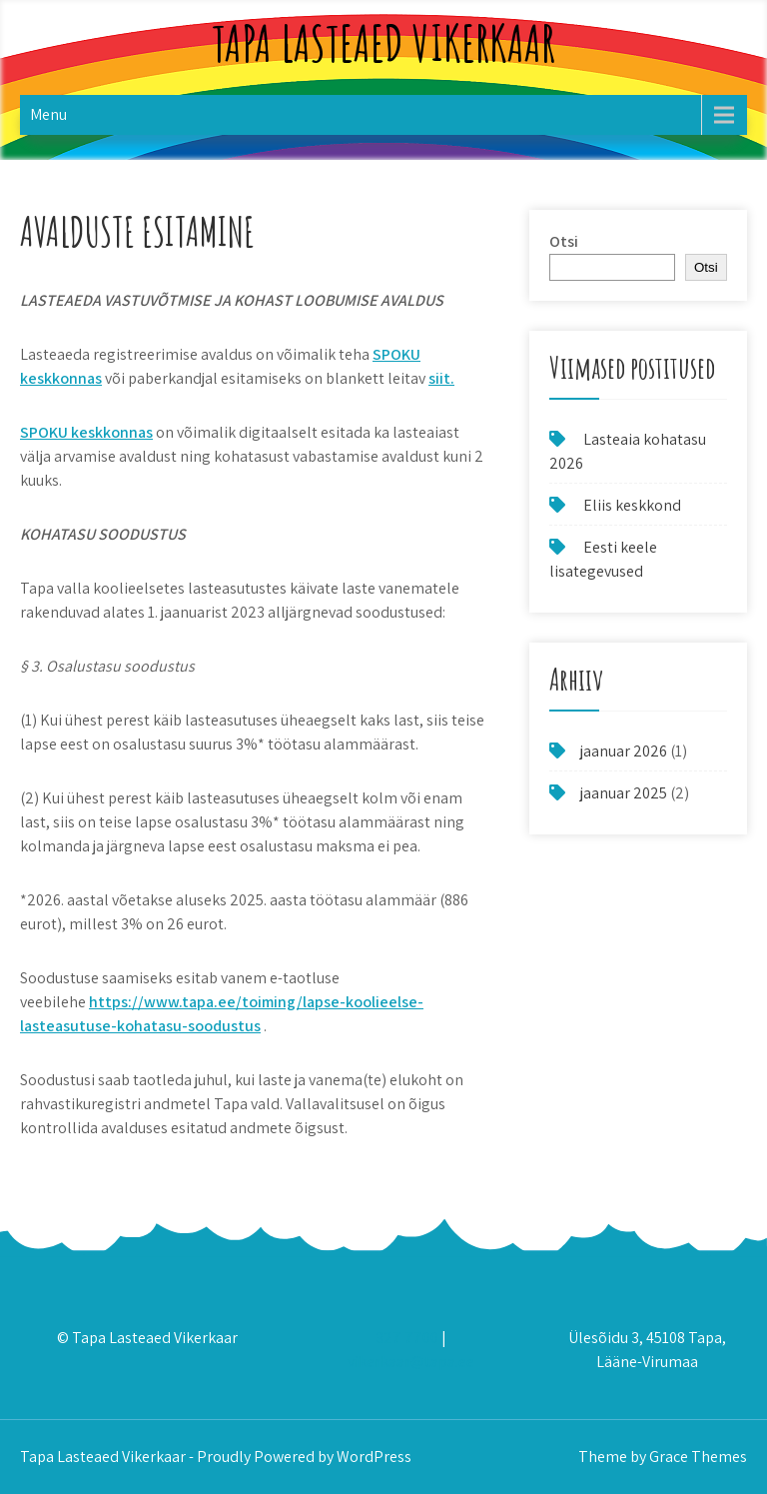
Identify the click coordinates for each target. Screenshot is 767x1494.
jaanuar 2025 (623, 792)
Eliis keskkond (632, 505)
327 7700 (407, 1337)
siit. (441, 378)
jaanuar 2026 (623, 751)
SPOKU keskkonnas (86, 432)
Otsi (563, 241)
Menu (48, 114)
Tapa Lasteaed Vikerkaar (383, 42)
